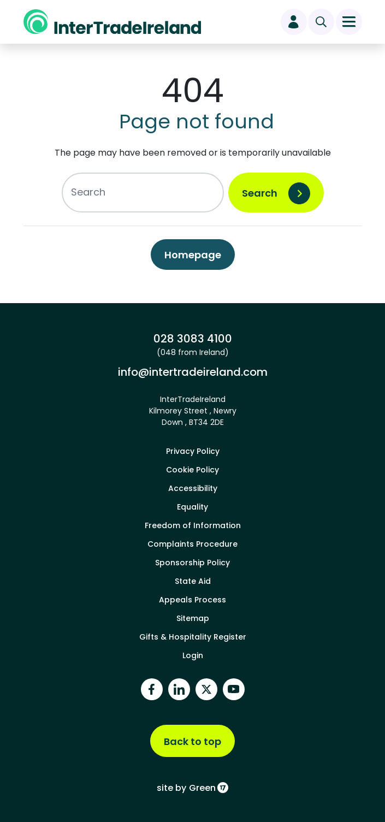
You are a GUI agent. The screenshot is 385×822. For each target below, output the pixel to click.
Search (259, 193)
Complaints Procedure (192, 544)
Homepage (192, 255)
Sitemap (192, 618)
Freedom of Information (193, 525)
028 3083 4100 (192, 338)
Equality (192, 506)
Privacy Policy (193, 451)
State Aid (193, 581)
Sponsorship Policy (192, 562)
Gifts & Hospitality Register (192, 636)
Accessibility (192, 488)
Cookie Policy (192, 469)
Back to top (192, 741)
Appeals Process (192, 599)
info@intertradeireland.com (193, 372)
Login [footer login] (192, 655)
